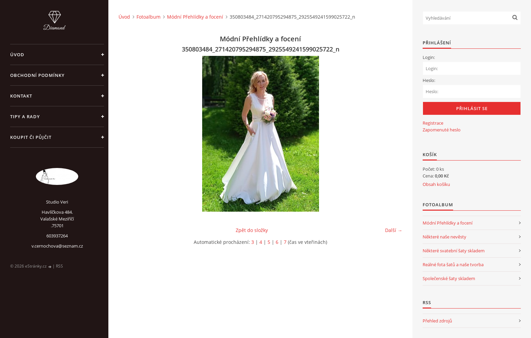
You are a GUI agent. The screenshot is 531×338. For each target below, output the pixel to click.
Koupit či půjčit (30, 137)
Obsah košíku (436, 184)
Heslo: (429, 80)
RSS (59, 266)
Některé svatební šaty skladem (454, 251)
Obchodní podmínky (37, 75)
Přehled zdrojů (437, 321)
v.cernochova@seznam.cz (57, 246)
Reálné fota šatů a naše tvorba (453, 264)
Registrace (433, 123)
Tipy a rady (25, 116)
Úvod (17, 54)
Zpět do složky (252, 230)
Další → (393, 230)
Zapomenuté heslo (442, 130)
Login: (429, 57)
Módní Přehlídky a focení (195, 17)
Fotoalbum (148, 17)
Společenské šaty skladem (449, 278)
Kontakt (21, 96)
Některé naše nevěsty (444, 237)
